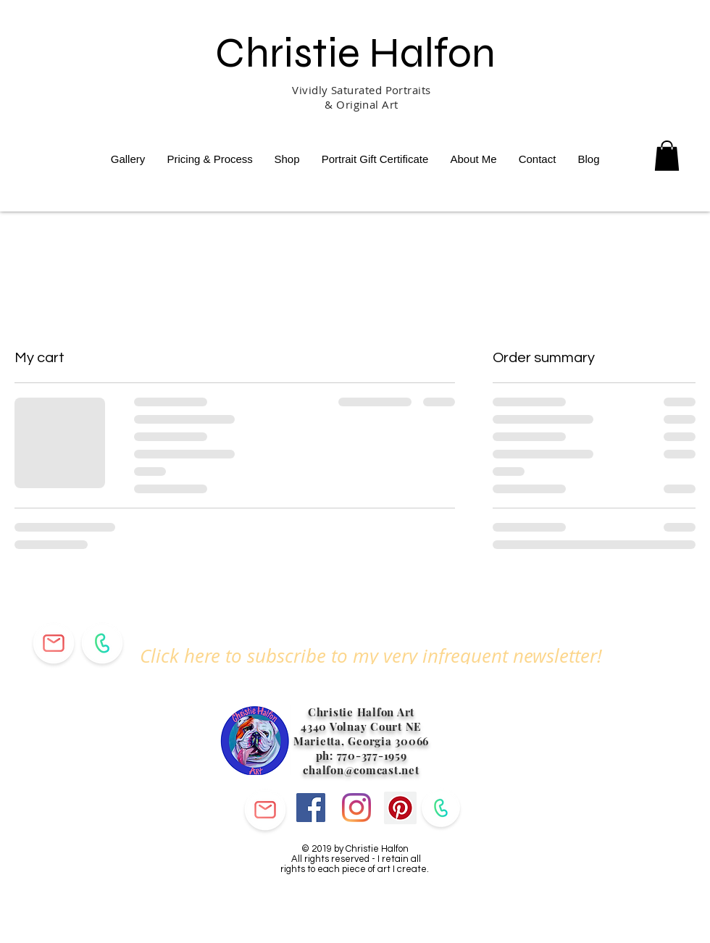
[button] (371, 655)
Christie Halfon (355, 52)
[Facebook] (310, 807)
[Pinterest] (400, 808)
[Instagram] (356, 807)
